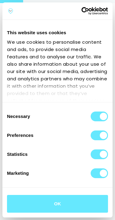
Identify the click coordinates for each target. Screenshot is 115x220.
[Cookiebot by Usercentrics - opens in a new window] (82, 11)
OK (57, 203)
